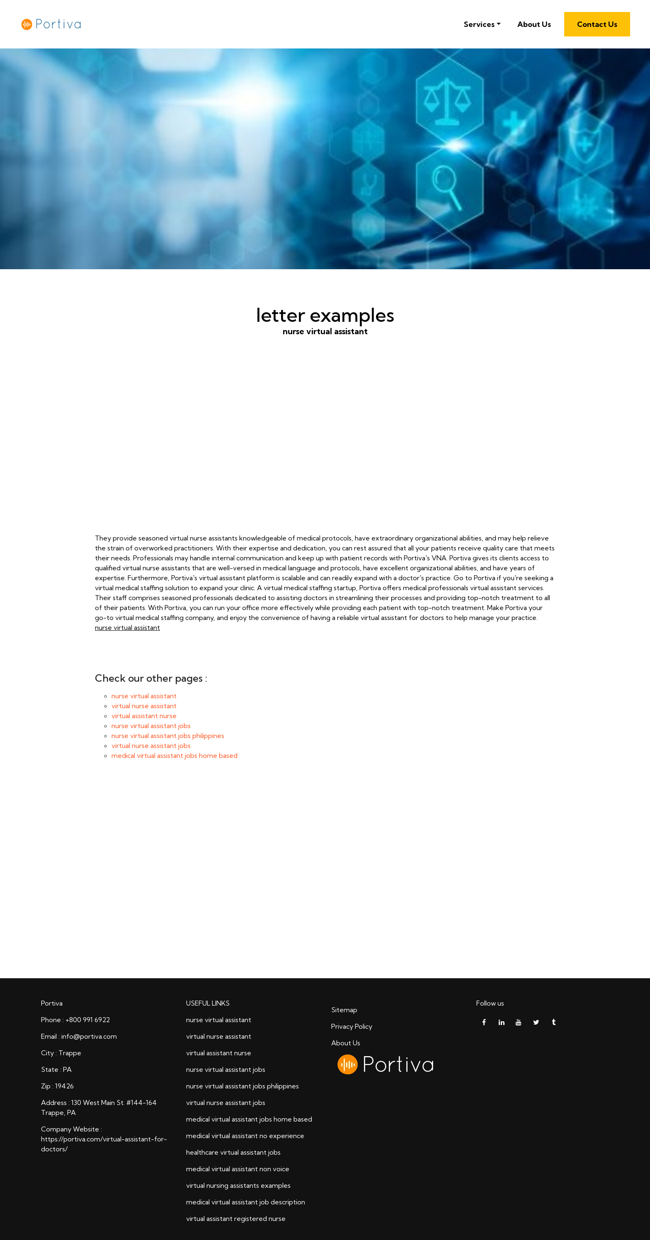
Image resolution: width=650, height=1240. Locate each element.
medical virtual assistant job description (245, 1202)
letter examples (325, 876)
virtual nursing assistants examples (238, 1185)
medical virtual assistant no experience (245, 1135)
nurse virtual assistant (325, 448)
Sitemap (344, 1010)
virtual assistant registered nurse (236, 1218)
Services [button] (479, 24)
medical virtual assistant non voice (237, 1169)
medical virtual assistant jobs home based (175, 755)
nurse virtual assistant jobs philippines (168, 735)
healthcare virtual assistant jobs (233, 1152)
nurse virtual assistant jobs (151, 725)
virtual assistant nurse (144, 716)
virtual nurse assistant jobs (151, 745)
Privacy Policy (351, 1026)
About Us (534, 24)
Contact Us (597, 24)
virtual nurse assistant (144, 706)
